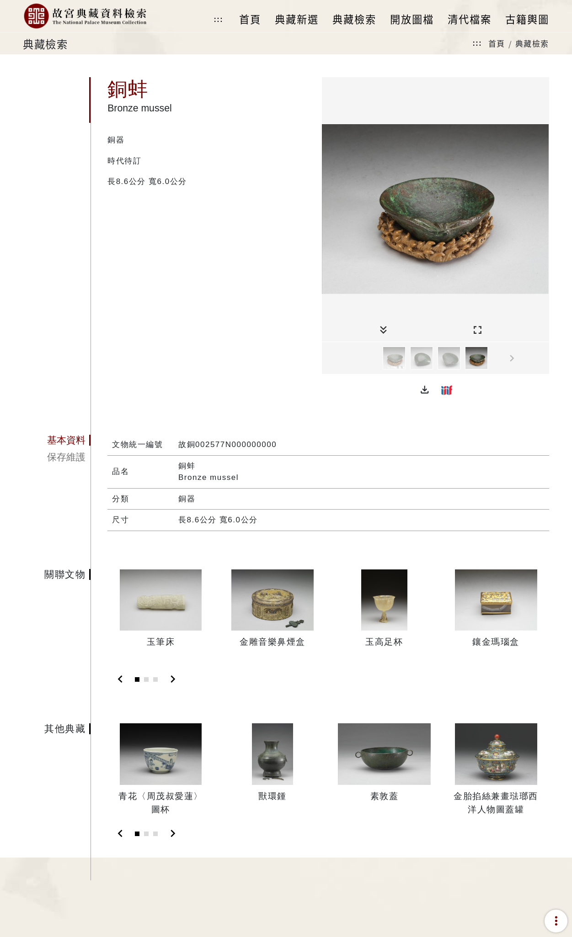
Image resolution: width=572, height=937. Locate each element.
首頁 (496, 43)
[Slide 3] (155, 679)
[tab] (57, 440)
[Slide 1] (137, 679)
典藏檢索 (532, 43)
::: (218, 19)
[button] (425, 390)
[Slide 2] (146, 679)
